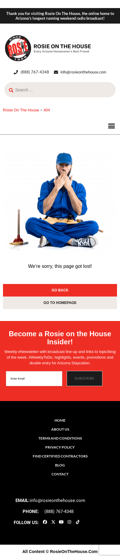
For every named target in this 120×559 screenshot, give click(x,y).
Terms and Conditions (60, 438)
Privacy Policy (60, 447)
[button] (111, 125)
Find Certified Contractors (60, 456)
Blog (60, 465)
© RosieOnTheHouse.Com (72, 551)
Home (60, 420)
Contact (60, 474)
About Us (60, 429)
